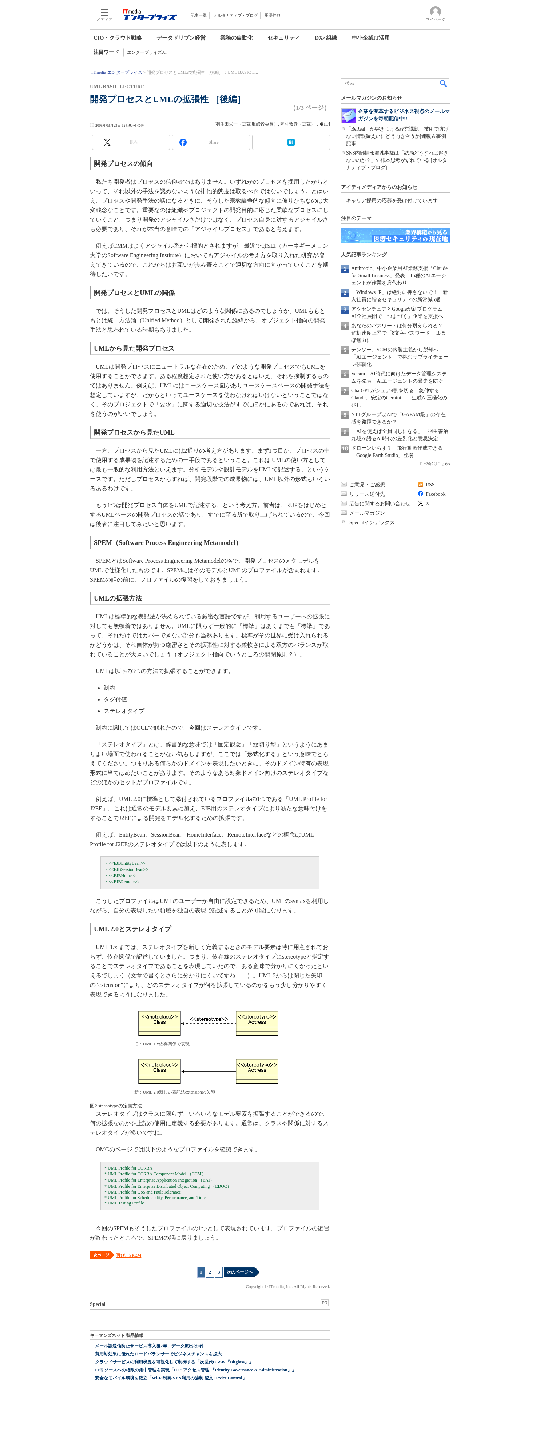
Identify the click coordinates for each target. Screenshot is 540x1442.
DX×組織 (326, 38)
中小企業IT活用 (371, 38)
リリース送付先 (367, 494)
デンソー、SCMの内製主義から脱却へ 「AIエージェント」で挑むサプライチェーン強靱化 (399, 357)
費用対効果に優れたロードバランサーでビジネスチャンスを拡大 (158, 1354)
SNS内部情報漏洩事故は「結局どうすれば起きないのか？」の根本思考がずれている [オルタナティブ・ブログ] (397, 160)
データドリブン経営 (181, 38)
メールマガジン (367, 513)
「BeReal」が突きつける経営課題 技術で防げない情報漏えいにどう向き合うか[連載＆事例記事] (397, 136)
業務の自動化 (236, 38)
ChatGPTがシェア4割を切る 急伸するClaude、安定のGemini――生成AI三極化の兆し (399, 398)
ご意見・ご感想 (367, 484)
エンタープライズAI (147, 52)
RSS (430, 484)
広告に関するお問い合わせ (379, 503)
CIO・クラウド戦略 (118, 38)
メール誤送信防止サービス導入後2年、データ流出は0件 (149, 1346)
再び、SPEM (128, 1255)
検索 (443, 83)
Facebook (435, 494)
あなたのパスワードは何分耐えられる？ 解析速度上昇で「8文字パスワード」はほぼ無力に (399, 333)
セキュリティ (283, 38)
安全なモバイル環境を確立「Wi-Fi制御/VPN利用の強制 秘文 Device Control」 (171, 1378)
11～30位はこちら (433, 464)
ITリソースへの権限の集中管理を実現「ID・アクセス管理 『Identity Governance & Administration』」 (195, 1370)
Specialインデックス (372, 522)
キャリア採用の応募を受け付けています (392, 200)
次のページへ (240, 1272)
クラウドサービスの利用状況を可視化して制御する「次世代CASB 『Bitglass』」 (174, 1362)
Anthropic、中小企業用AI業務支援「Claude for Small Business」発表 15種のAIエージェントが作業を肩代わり (399, 276)
